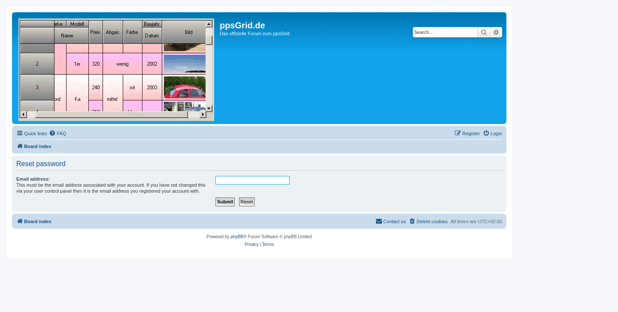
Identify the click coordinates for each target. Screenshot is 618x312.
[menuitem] (57, 133)
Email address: (33, 179)
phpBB (236, 236)
